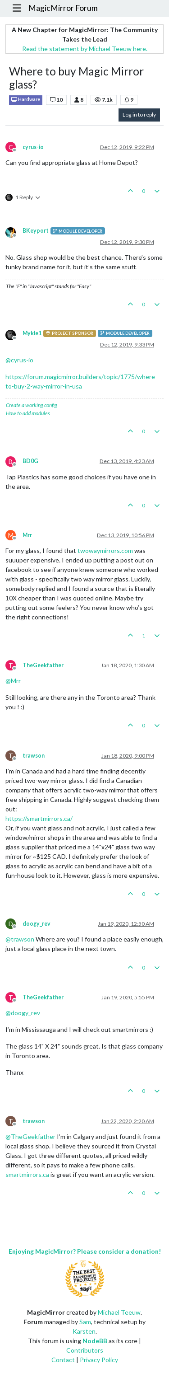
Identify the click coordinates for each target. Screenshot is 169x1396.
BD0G (30, 461)
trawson (34, 755)
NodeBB (94, 1340)
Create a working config (31, 405)
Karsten (84, 1331)
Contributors (84, 1350)
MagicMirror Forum (63, 8)
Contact (63, 1359)
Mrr (27, 535)
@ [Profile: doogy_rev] (22, 1013)
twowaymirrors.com (105, 550)
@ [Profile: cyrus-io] (19, 360)
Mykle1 (32, 333)
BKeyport (36, 230)
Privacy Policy (99, 1359)
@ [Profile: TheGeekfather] (30, 1136)
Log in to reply (139, 114)
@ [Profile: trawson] (19, 939)
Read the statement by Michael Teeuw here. (84, 48)
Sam (85, 1322)
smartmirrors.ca (27, 1174)
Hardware (25, 100)
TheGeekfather (43, 665)
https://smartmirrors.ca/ (39, 818)
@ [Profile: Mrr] (13, 680)
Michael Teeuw (119, 1312)
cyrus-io (33, 147)
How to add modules (28, 413)
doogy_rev (36, 923)
